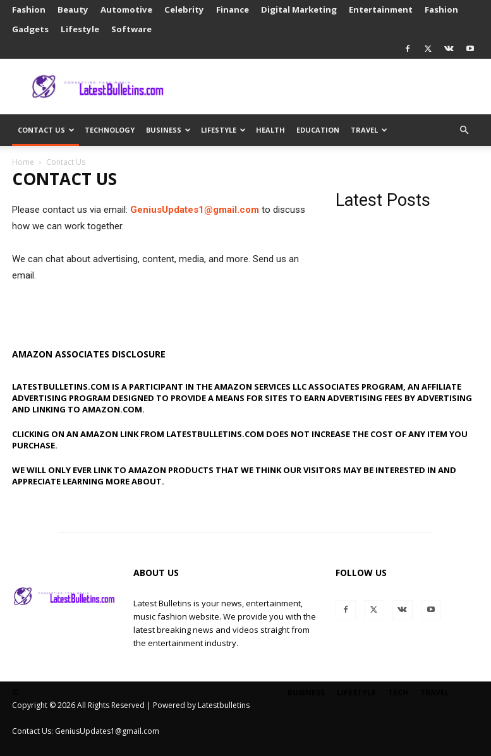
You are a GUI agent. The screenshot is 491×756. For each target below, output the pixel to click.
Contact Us (46, 130)
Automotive (126, 9)
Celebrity (184, 9)
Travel (369, 130)
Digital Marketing (299, 9)
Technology (110, 130)
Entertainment (381, 9)
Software (131, 29)
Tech (398, 692)
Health (270, 130)
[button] (464, 130)
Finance (232, 9)
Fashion (28, 9)
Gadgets (30, 29)
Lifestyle (80, 29)
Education (317, 130)
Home (23, 162)
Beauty (73, 9)
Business (168, 130)
